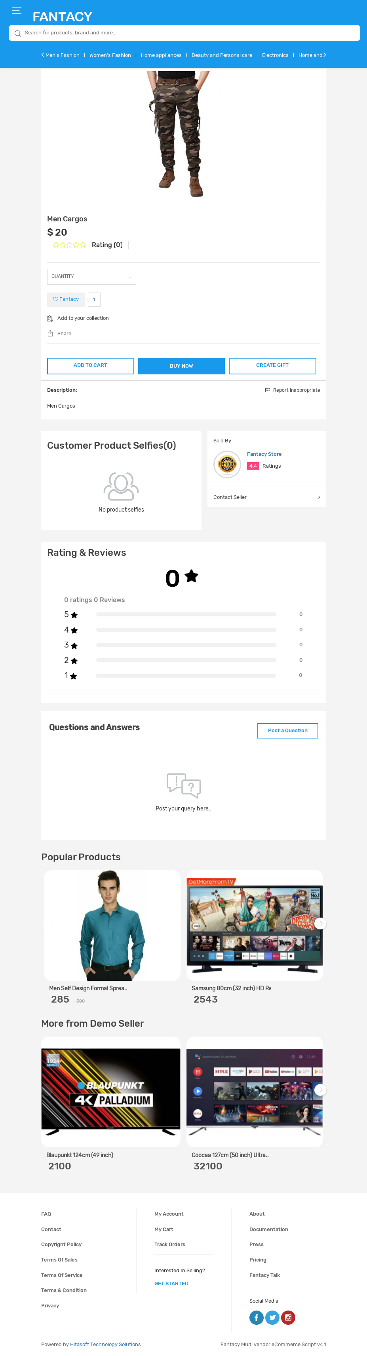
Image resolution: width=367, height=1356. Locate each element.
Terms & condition (64, 1290)
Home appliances (161, 55)
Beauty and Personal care (222, 55)
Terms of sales (59, 1260)
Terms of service (62, 1275)
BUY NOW (181, 366)
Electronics (275, 55)
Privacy (50, 1306)
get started (171, 1283)
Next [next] (321, 927)
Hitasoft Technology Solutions (105, 1344)
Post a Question (288, 730)
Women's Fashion (110, 55)
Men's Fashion (63, 55)
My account (169, 1214)
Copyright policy (61, 1244)
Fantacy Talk (264, 1275)
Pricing (257, 1260)
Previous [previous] (48, 927)
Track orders (169, 1244)
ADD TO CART (90, 365)
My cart (163, 1229)
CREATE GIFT (272, 365)
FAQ (46, 1214)
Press (256, 1244)
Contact (51, 1229)
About (257, 1214)
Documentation (268, 1229)
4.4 (253, 466)
